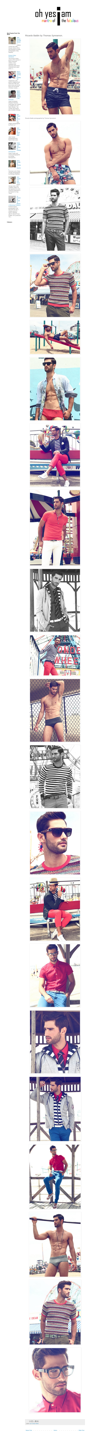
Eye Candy (32, 1423)
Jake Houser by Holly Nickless (19, 40)
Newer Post (29, 1430)
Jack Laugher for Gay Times (19, 180)
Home (55, 1430)
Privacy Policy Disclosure (12, 56)
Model (37, 1423)
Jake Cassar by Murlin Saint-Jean (18, 131)
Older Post (81, 1430)
